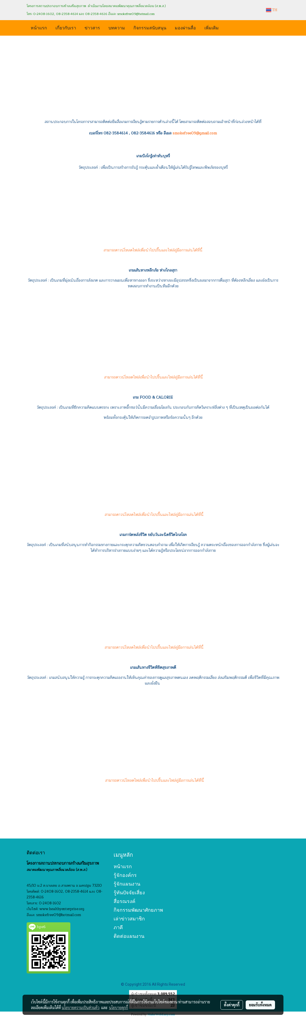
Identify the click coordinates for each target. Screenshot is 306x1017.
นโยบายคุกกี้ (118, 1007)
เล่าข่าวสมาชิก (129, 919)
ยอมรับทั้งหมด (260, 1004)
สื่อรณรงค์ (124, 901)
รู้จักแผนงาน (127, 884)
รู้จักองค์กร (125, 875)
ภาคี (118, 927)
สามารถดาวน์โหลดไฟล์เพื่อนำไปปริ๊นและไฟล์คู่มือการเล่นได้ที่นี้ (153, 250)
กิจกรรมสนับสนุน (149, 27)
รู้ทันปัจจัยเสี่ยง (129, 892)
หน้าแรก (39, 27)
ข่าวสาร (92, 27)
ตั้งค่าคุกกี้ (231, 1004)
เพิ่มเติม (211, 27)
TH (271, 10)
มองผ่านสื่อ (185, 27)
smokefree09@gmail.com (195, 133)
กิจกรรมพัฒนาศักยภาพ (138, 910)
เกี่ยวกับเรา (65, 27)
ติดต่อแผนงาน (129, 936)
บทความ (116, 27)
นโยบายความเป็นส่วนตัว (80, 1007)
